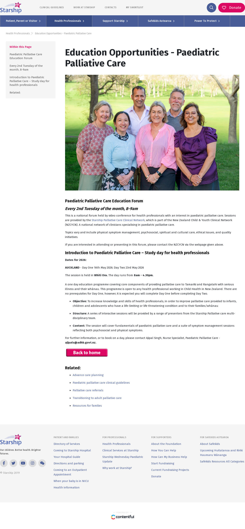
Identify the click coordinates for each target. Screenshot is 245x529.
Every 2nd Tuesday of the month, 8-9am (26, 67)
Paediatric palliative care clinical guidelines (101, 382)
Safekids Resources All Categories (222, 461)
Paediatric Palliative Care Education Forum (26, 56)
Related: (15, 92)
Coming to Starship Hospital (72, 450)
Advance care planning (88, 375)
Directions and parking (69, 463)
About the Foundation (166, 444)
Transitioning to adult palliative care (97, 398)
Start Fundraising (162, 463)
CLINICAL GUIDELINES (52, 7)
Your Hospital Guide (67, 457)
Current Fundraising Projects (170, 470)
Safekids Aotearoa (161, 21)
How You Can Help (163, 450)
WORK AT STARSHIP (84, 7)
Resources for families (87, 405)
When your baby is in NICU (71, 481)
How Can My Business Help (169, 457)
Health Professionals (69, 21)
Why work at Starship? (117, 468)
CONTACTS (111, 7)
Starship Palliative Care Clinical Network (118, 220)
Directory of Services (67, 444)
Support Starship (115, 21)
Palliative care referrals (88, 390)
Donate (156, 476)
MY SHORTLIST (134, 7)
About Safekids (210, 444)
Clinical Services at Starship (120, 450)
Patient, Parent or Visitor (23, 21)
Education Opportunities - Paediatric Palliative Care (63, 33)
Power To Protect (207, 21)
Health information (67, 487)
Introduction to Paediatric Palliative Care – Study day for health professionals (29, 81)
